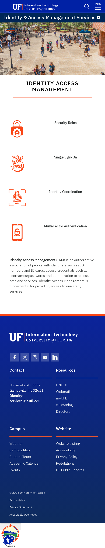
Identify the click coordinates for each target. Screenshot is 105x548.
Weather (16, 443)
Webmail (63, 391)
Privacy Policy (67, 456)
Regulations (65, 463)
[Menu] (98, 18)
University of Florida (32, 492)
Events (14, 470)
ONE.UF (62, 385)
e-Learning (64, 404)
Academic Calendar (24, 463)
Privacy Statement (20, 507)
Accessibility (66, 450)
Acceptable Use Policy (23, 514)
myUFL (61, 398)
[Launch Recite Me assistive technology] (8, 540)
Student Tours (20, 456)
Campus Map (19, 450)
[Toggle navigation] (98, 6)
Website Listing (68, 443)
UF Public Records (70, 470)
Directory (63, 411)
